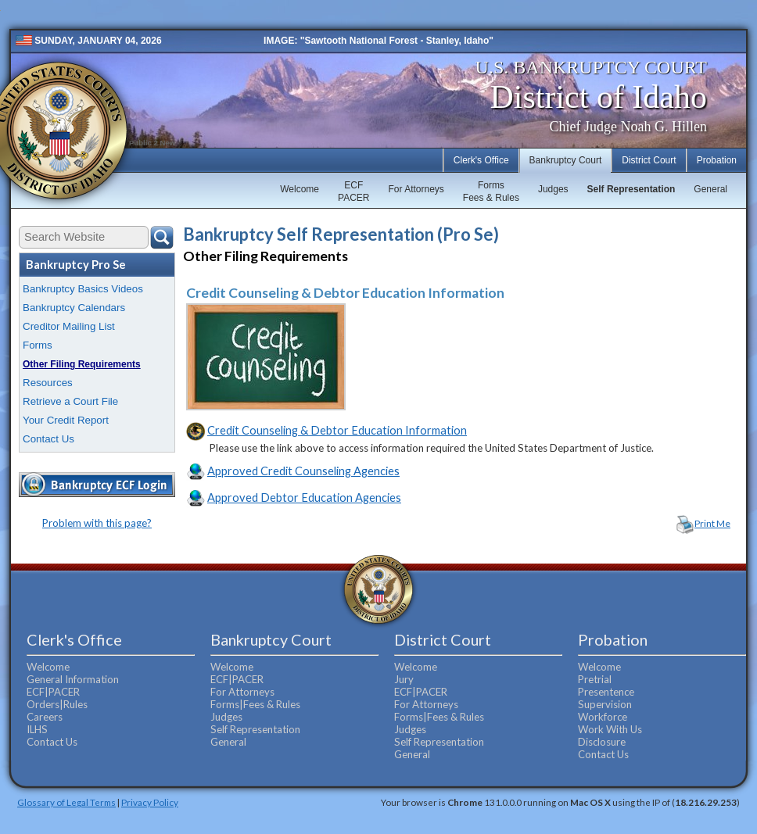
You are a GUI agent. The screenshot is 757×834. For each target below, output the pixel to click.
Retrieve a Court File (70, 401)
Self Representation (631, 189)
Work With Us (610, 729)
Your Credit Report (66, 420)
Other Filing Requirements (82, 364)
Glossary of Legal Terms (66, 801)
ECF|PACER (53, 691)
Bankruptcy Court (565, 160)
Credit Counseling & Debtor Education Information (337, 430)
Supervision (605, 704)
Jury (404, 679)
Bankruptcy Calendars (74, 307)
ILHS (37, 729)
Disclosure (602, 742)
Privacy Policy (149, 801)
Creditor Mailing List (69, 326)
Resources (48, 382)
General (710, 189)
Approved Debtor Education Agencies (304, 497)
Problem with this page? (97, 523)
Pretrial (595, 679)
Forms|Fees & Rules (255, 704)
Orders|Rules (57, 704)
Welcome (299, 189)
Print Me (712, 523)
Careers (45, 717)
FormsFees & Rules (491, 191)
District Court (649, 160)
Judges (553, 189)
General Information (73, 679)
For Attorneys (415, 189)
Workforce (602, 717)
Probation (717, 160)
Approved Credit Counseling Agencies (303, 471)
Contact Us (48, 439)
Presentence (606, 691)
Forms (37, 345)
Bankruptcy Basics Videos (83, 289)
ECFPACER (353, 191)
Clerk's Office (481, 160)
